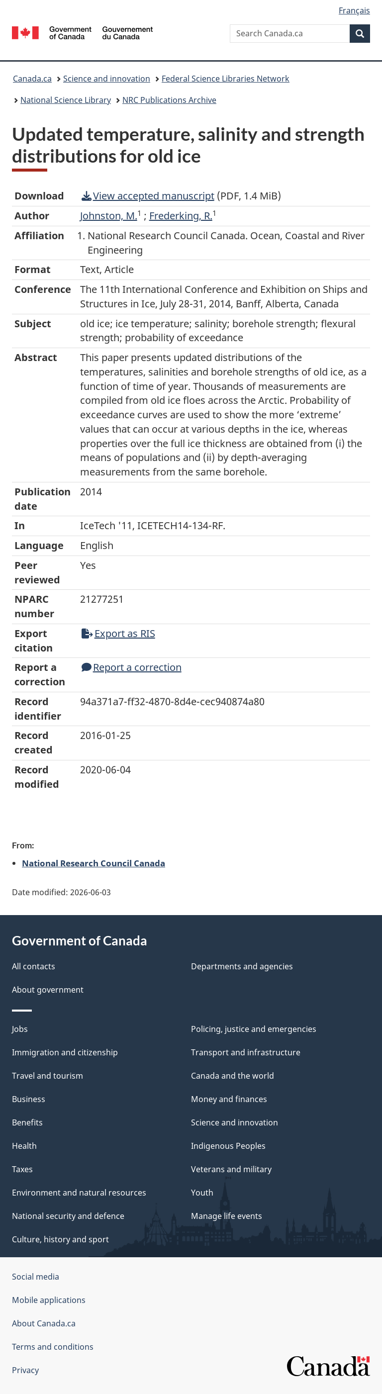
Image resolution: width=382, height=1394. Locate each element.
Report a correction (132, 667)
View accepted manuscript (148, 195)
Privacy (25, 1370)
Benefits (27, 1122)
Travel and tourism (47, 1075)
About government (48, 989)
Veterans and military (231, 1169)
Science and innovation (106, 78)
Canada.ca (32, 78)
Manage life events (226, 1215)
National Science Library (65, 99)
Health (24, 1145)
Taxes (22, 1169)
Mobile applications (49, 1300)
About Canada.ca (44, 1323)
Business (28, 1099)
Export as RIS (118, 633)
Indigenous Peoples (228, 1145)
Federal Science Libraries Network (225, 78)
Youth (202, 1192)
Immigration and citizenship (65, 1052)
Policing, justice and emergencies (253, 1028)
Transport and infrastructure (245, 1052)
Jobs (20, 1028)
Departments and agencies (242, 966)
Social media (35, 1276)
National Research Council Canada (93, 863)
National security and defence (68, 1215)
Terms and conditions (53, 1346)
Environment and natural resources (79, 1192)
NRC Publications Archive (169, 99)
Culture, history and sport (60, 1239)
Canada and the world (232, 1075)
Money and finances (229, 1099)
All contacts (33, 966)
